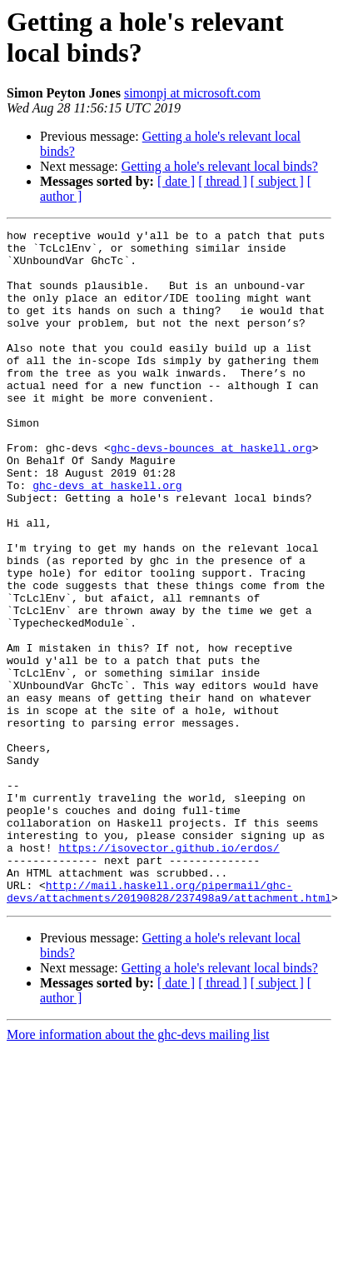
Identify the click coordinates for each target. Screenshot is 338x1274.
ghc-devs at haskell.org (106, 537)
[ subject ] (277, 181)
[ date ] (176, 181)
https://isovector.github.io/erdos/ (117, 972)
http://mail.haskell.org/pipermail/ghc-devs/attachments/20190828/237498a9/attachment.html (169, 1025)
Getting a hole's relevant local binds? (220, 166)
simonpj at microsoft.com (192, 93)
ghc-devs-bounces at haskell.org (211, 492)
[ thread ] (222, 181)
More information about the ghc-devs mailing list (138, 1169)
